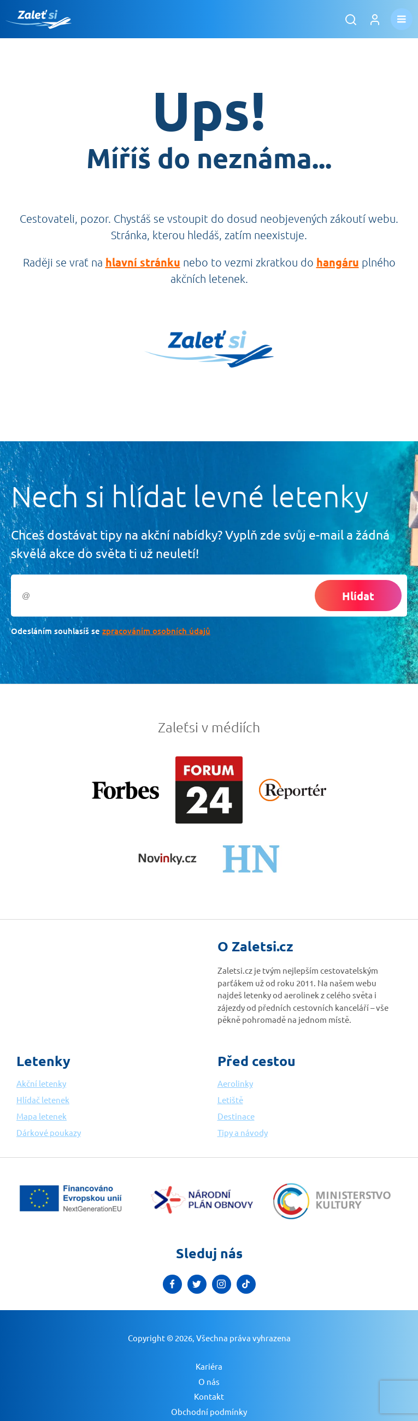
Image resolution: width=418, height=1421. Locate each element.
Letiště (230, 1099)
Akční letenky (41, 1083)
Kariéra (209, 1366)
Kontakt (209, 1396)
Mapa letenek (41, 1116)
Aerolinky (235, 1083)
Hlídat (358, 596)
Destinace (236, 1116)
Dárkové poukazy (48, 1132)
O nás (209, 1381)
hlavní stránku (142, 262)
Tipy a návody (242, 1132)
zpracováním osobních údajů (156, 630)
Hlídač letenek (42, 1099)
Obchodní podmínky (209, 1411)
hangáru (337, 262)
